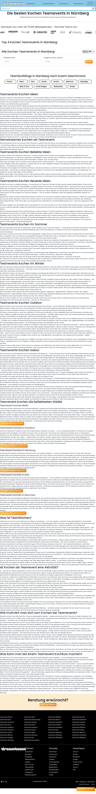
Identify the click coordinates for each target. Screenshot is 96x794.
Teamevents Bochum (78, 717)
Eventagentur (29, 772)
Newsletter (76, 757)
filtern (89, 62)
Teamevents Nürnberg (30, 735)
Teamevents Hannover (31, 727)
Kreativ (45, 81)
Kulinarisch (70, 81)
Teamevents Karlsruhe (7, 730)
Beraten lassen (83, 789)
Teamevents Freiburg (78, 725)
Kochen (57, 81)
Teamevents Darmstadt (79, 719)
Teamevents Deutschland (31, 740)
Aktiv (33, 81)
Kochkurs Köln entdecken (11, 491)
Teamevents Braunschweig (32, 719)
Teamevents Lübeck (6, 732)
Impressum (82, 782)
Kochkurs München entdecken (13, 513)
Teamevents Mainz (29, 732)
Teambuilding (53, 764)
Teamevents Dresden (30, 722)
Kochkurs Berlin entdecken (12, 423)
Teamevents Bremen (54, 719)
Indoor (22, 81)
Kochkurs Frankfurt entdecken (13, 446)
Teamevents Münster (6, 735)
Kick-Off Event (29, 764)
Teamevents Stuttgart (6, 737)
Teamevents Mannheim (55, 732)
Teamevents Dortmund (7, 722)
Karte (91, 52)
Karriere (75, 754)
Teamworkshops (49, 4)
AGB (77, 782)
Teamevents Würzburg (7, 740)
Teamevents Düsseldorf (55, 722)
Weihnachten (59, 86)
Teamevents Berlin (29, 717)
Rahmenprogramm (30, 775)
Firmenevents (53, 754)
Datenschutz (91, 782)
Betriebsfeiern (53, 767)
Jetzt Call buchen (48, 704)
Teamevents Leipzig (78, 730)
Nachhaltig (84, 81)
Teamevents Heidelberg (55, 727)
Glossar (75, 767)
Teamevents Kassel (30, 730)
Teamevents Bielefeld (54, 717)
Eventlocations (79, 4)
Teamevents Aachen (6, 717)
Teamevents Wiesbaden (55, 737)
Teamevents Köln (53, 730)
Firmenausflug (53, 772)
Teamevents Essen (29, 725)
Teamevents (31, 4)
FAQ (74, 770)
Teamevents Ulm (29, 737)
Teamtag (51, 759)
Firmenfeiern (64, 4)
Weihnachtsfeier (30, 759)
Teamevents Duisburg (78, 722)
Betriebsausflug (53, 770)
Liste (85, 52)
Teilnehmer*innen (9, 58)
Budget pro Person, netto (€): (53, 58)
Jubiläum (27, 762)
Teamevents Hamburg (6, 727)
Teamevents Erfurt (5, 725)
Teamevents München (78, 732)
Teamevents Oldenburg (55, 735)
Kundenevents (29, 770)
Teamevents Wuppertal (79, 737)
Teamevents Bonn (5, 719)
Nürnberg (91, 4)
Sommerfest (29, 752)
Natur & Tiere (25, 86)
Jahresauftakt (29, 767)
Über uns (75, 752)
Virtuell (73, 86)
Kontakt (75, 759)
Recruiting (28, 754)
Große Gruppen (42, 86)
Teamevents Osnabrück (79, 735)
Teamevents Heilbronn (79, 727)
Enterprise (76, 764)
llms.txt (93, 784)
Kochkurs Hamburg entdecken (13, 470)
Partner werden (77, 762)
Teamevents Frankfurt (54, 725)
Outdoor (10, 81)
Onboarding (28, 757)
